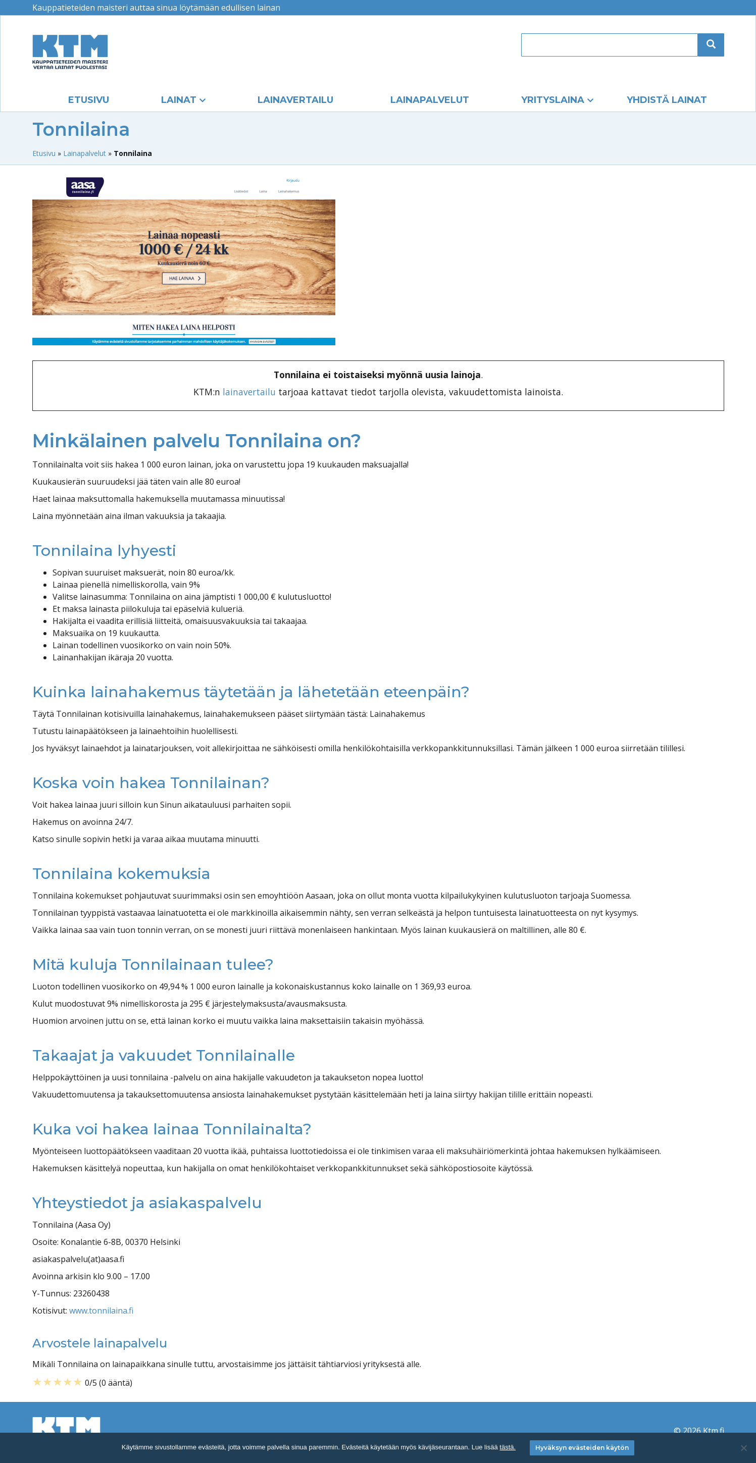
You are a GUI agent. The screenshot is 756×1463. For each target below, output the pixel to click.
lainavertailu (249, 392)
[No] (743, 1448)
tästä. (507, 1447)
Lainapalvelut (429, 100)
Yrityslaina (552, 100)
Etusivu (88, 100)
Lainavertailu (295, 100)
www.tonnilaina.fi (101, 1310)
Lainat (178, 100)
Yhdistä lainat (667, 100)
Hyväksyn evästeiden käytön (582, 1447)
